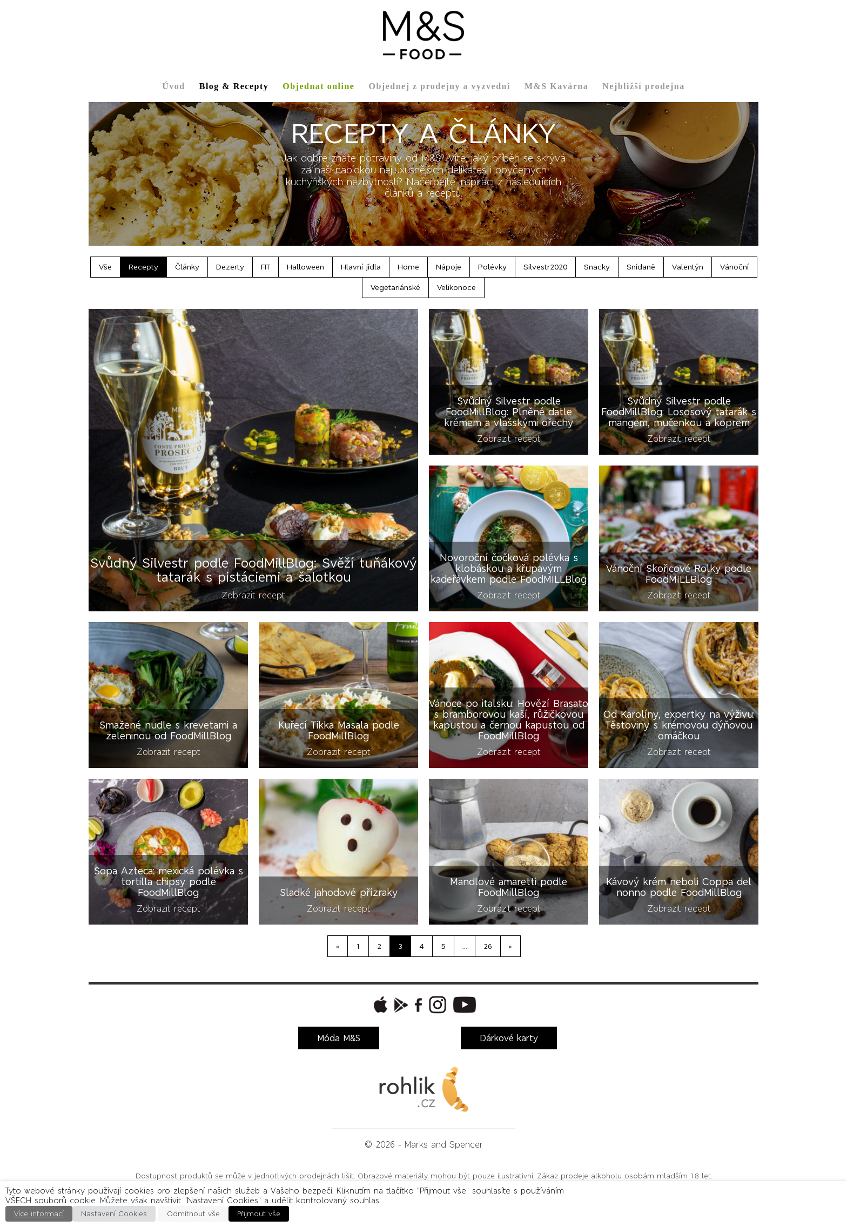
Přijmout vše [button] (258, 1213)
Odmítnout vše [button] (193, 1213)
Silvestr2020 (545, 267)
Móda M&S (338, 1038)
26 (487, 946)
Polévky (492, 267)
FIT (265, 267)
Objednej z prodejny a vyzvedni (439, 86)
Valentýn (687, 267)
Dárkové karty (509, 1038)
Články (187, 267)
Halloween (305, 267)
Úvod (173, 86)
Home (408, 267)
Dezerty (230, 267)
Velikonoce (456, 287)
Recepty (143, 267)
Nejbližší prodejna (643, 86)
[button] (379, 1004)
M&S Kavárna (556, 86)
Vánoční (734, 267)
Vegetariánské (395, 287)
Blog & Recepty (234, 86)
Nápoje (448, 267)
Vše (105, 267)
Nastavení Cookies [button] (114, 1213)
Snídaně (641, 267)
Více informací (39, 1213)
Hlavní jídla (361, 267)
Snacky (597, 267)
